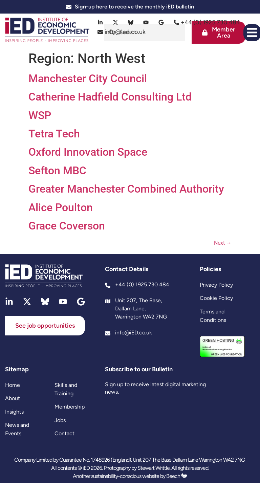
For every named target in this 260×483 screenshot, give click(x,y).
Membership (70, 406)
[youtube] (146, 22)
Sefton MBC (57, 170)
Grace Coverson (66, 225)
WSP (39, 115)
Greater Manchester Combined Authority (126, 188)
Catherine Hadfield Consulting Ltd (110, 96)
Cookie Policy (216, 298)
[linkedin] (100, 22)
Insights (14, 412)
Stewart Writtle (153, 468)
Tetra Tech (54, 133)
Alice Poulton (60, 207)
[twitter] (115, 22)
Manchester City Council (87, 78)
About (12, 398)
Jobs (60, 420)
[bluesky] (131, 22)
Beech (176, 476)
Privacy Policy (216, 285)
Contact (64, 433)
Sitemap (17, 369)
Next (223, 243)
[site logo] (47, 31)
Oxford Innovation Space (87, 152)
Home (12, 385)
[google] (161, 22)
